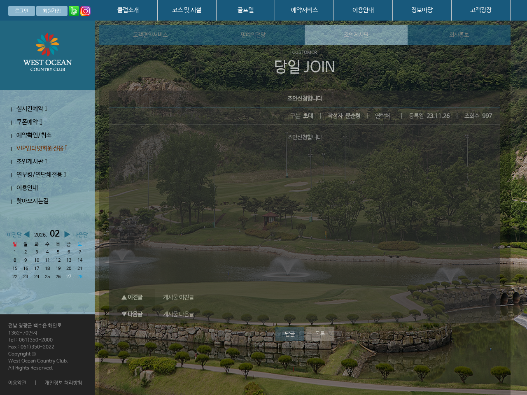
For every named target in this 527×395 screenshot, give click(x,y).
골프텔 (246, 10)
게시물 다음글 (178, 314)
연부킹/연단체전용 (41, 174)
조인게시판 (31, 161)
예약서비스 (304, 10)
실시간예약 (31, 108)
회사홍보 (459, 35)
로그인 (21, 11)
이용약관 (17, 383)
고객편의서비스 (150, 35)
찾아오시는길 (32, 201)
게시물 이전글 (178, 297)
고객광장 (481, 10)
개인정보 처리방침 (63, 383)
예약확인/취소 (33, 135)
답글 (290, 334)
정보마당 (422, 10)
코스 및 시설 (186, 10)
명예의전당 (253, 35)
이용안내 (363, 10)
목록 (320, 334)
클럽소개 (128, 10)
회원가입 (52, 11)
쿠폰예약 (29, 121)
